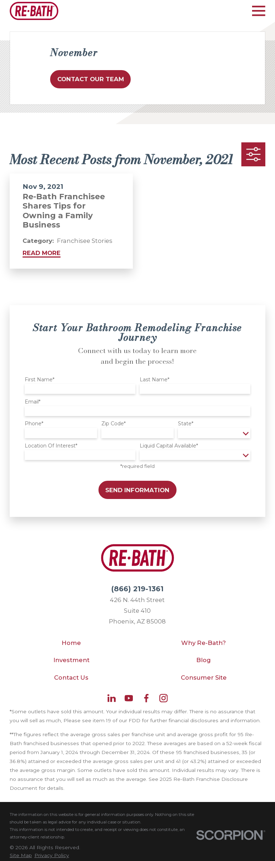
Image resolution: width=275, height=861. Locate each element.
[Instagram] (163, 698)
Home (71, 642)
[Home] (34, 11)
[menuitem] (21, 855)
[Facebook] (146, 698)
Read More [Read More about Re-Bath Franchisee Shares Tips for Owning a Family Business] (42, 252)
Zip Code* (113, 424)
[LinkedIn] (111, 698)
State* (185, 424)
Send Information (137, 490)
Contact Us (71, 677)
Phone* (34, 424)
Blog (203, 660)
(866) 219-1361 (137, 588)
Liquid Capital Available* (169, 446)
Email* (32, 402)
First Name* (39, 380)
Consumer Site (204, 677)
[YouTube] (129, 698)
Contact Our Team (90, 79)
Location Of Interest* (51, 446)
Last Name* (154, 380)
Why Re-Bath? (203, 642)
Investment (71, 660)
